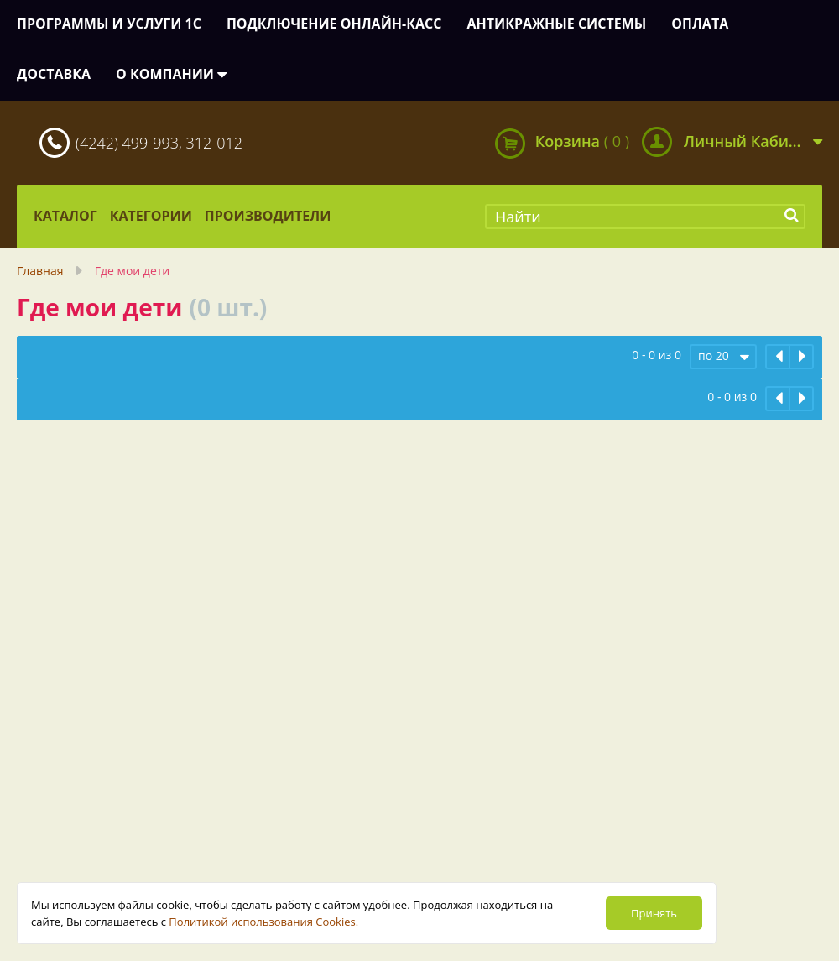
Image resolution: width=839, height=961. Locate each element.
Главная (40, 271)
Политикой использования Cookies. (263, 921)
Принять (654, 913)
